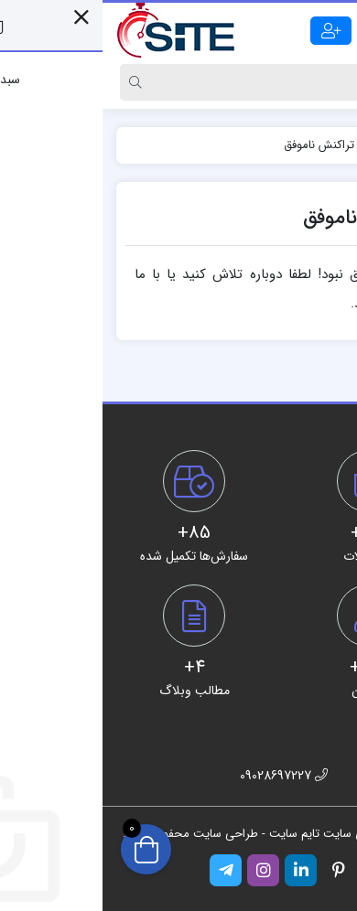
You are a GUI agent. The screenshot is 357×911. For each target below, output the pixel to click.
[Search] (196, 82)
